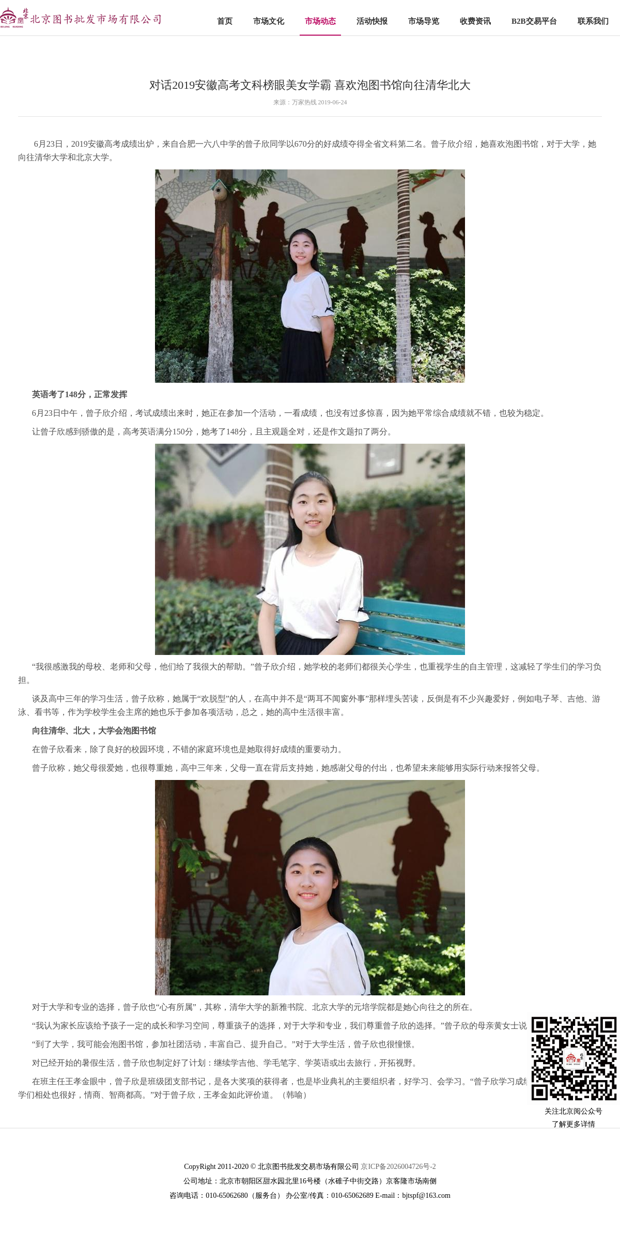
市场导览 (423, 21)
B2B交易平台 (534, 21)
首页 (225, 21)
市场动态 (320, 21)
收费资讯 (475, 21)
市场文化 (268, 21)
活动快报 (372, 21)
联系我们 (593, 21)
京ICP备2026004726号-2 (398, 1166)
